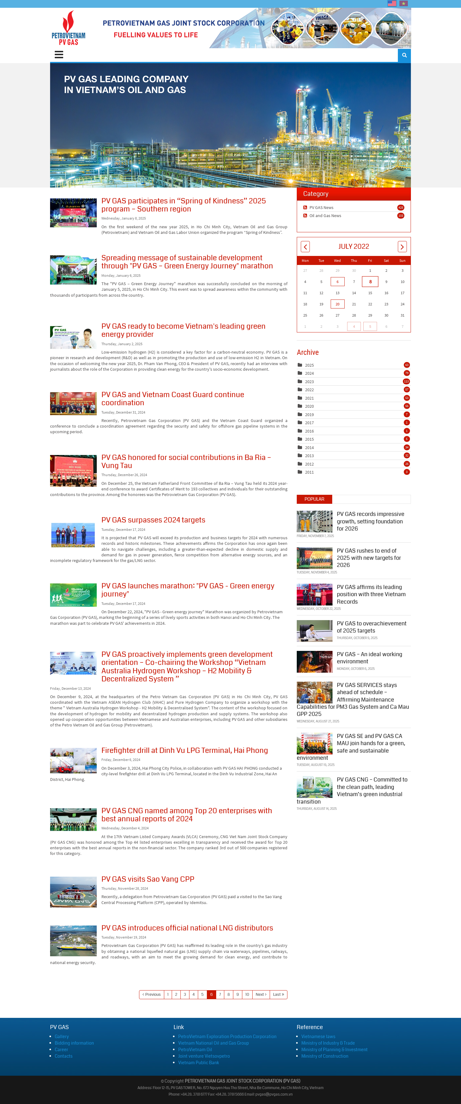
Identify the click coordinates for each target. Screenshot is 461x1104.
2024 (309, 373)
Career (61, 1049)
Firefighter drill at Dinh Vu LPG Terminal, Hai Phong (73, 760)
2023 (309, 381)
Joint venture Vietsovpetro (204, 1056)
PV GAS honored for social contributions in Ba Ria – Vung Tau (73, 471)
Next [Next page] (260, 994)
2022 (309, 389)
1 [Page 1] (168, 994)
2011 (309, 472)
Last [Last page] (277, 994)
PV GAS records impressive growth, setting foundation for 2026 (370, 521)
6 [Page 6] (211, 994)
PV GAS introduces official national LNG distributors (73, 940)
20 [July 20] (337, 304)
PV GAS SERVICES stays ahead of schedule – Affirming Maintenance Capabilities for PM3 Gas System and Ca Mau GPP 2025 (353, 699)
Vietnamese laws (318, 1036)
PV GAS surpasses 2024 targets (73, 533)
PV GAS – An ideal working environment (369, 657)
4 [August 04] (354, 326)
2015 (309, 439)
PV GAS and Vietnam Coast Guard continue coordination (73, 403)
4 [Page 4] (194, 994)
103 (400, 215)
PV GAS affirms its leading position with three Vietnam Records (371, 593)
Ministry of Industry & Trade (328, 1043)
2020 (309, 406)
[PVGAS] (69, 28)
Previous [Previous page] (153, 994)
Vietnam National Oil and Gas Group (213, 1043)
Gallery (62, 1036)
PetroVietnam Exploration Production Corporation (227, 1036)
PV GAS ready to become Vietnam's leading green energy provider (73, 337)
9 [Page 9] (237, 994)
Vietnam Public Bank (198, 1063)
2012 (309, 464)
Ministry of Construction (324, 1056)
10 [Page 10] (247, 994)
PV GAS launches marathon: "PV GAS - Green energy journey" (73, 595)
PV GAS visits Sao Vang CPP (73, 892)
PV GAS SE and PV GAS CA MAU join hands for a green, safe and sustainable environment (351, 746)
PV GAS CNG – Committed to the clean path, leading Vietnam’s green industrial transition (352, 790)
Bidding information (74, 1043)
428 (400, 207)
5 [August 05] (370, 326)
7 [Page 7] (220, 994)
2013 (309, 455)
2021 (309, 398)
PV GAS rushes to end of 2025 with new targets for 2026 (369, 557)
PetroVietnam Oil (195, 1049)
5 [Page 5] (202, 994)
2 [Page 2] (176, 994)
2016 (309, 431)
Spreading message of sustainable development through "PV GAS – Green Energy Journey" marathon (73, 270)
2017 (309, 422)
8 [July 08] (370, 281)
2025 (309, 365)
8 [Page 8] (228, 994)
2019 (309, 414)
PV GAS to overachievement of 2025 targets (372, 626)
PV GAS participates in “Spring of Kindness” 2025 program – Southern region (73, 212)
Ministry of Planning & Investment (334, 1049)
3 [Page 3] (185, 994)
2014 (309, 447)
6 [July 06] (337, 281)
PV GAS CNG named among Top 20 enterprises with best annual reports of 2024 (73, 819)
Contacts (63, 1056)
